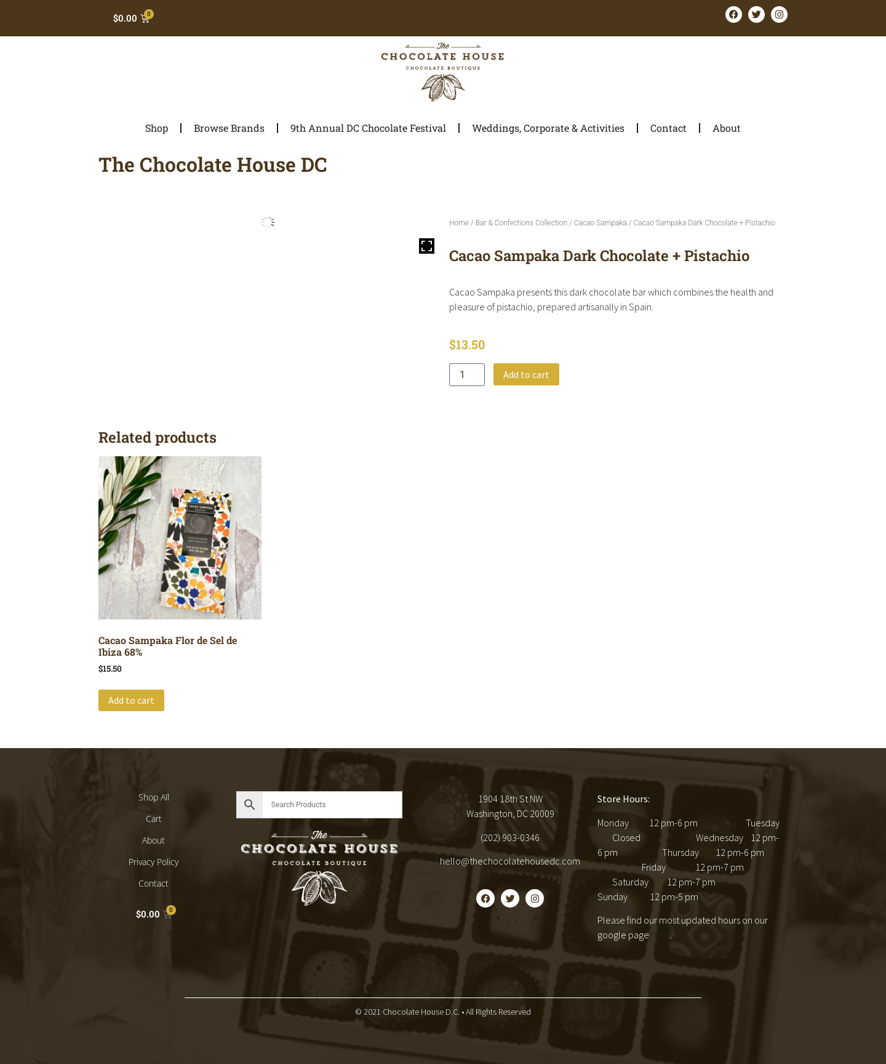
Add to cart (526, 374)
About (726, 127)
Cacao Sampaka (600, 223)
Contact (668, 127)
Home (459, 223)
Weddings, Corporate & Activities (548, 127)
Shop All (153, 797)
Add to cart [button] (131, 700)
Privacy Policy (153, 862)
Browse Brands (229, 127)
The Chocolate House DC (212, 164)
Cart (154, 818)
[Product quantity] (467, 374)
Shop (156, 127)
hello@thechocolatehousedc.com (510, 861)
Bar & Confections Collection (521, 223)
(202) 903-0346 (510, 837)
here (660, 935)
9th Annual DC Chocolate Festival (368, 127)
